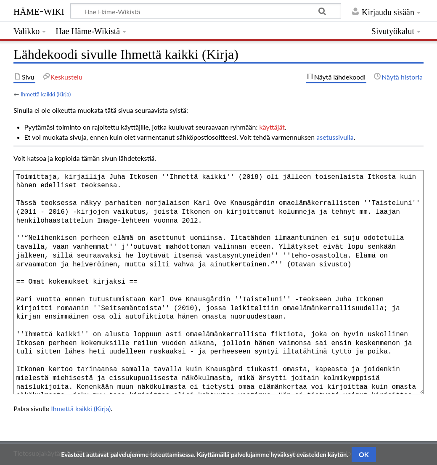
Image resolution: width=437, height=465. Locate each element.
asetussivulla (334, 137)
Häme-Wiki (38, 10)
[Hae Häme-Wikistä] (206, 11)
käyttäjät (272, 127)
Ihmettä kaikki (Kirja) (46, 94)
